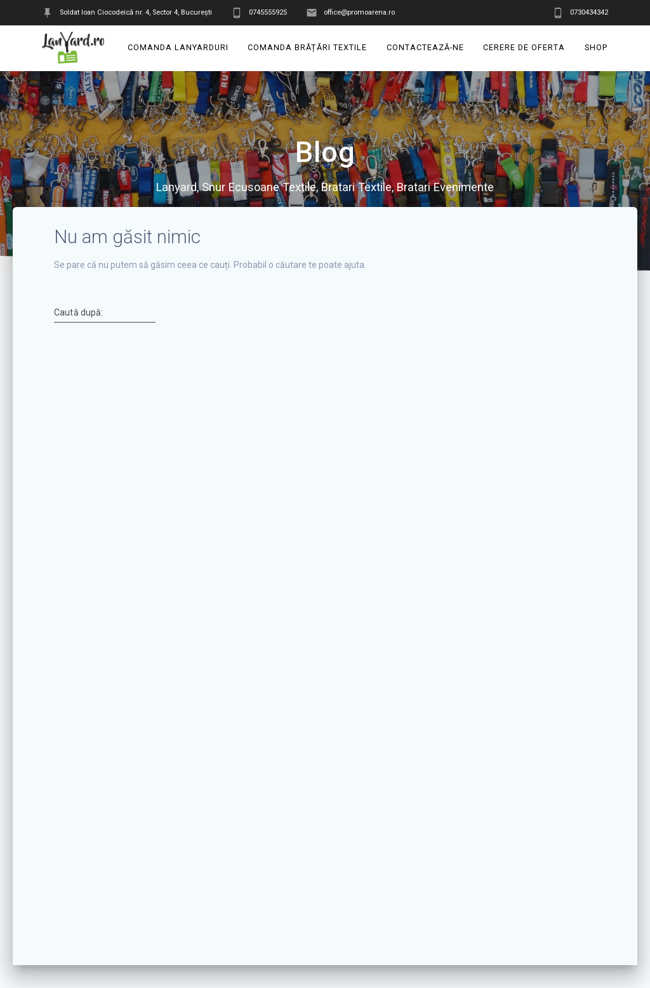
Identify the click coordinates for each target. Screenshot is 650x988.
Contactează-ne (425, 47)
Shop (596, 47)
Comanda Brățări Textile (308, 47)
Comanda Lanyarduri (178, 47)
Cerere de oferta (525, 47)
